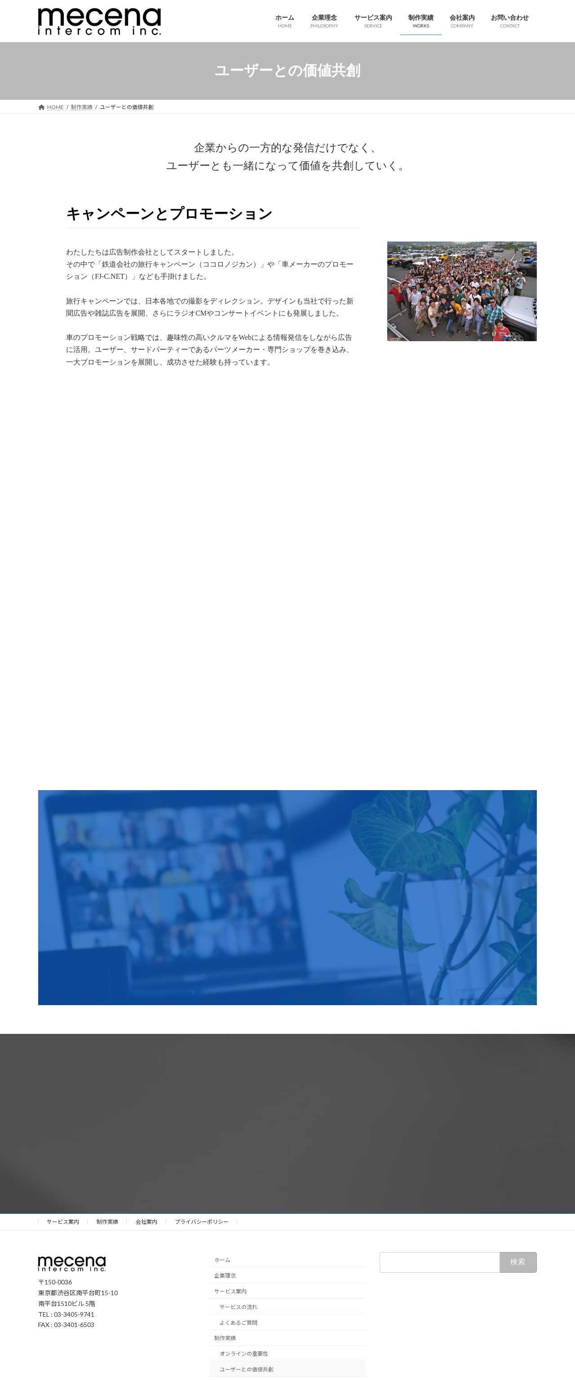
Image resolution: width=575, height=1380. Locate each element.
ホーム (222, 1260)
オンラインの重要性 (244, 1353)
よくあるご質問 (238, 1322)
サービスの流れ (238, 1307)
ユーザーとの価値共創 (247, 1369)
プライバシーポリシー (202, 1221)
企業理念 (225, 1275)
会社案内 (146, 1221)
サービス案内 (63, 1221)
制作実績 (107, 1221)
